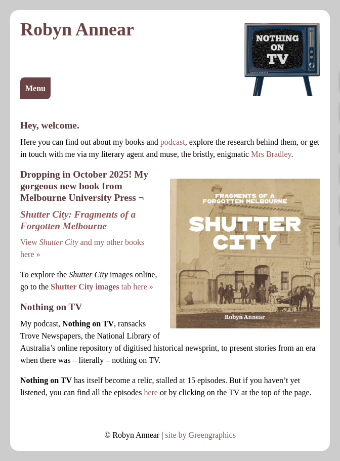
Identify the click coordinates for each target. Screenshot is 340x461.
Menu (35, 88)
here (151, 392)
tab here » (102, 286)
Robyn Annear (77, 29)
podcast (172, 142)
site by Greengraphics (200, 435)
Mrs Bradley (271, 154)
